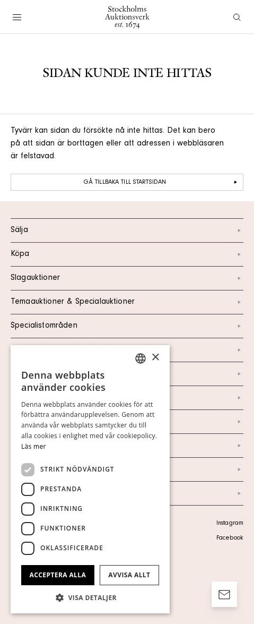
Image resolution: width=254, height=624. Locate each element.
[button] (90, 597)
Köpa (127, 254)
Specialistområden (127, 326)
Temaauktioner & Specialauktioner (127, 302)
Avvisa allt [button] (129, 574)
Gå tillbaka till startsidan (162, 182)
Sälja (127, 230)
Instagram (229, 523)
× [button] (155, 358)
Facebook (229, 538)
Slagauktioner (127, 278)
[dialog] (90, 479)
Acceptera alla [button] (58, 574)
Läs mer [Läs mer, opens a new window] (33, 446)
